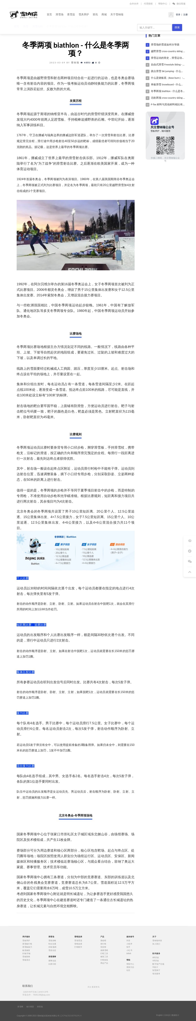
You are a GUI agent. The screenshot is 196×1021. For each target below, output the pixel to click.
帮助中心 (162, 3)
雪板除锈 (26, 957)
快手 (128, 947)
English (159, 1015)
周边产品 (104, 963)
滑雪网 (20, 1006)
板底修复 (26, 950)
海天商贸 (30, 1006)
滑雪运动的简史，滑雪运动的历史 (170, 57)
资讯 (95, 14)
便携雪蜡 (104, 950)
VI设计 (155, 967)
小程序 (129, 944)
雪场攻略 (52, 941)
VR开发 (155, 961)
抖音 (128, 941)
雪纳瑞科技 (157, 941)
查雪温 (71, 14)
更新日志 (130, 967)
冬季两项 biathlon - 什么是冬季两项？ (172, 91)
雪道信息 (52, 950)
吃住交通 (52, 944)
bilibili (128, 953)
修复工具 (104, 957)
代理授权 (148, 3)
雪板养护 (26, 941)
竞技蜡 (103, 947)
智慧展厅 (156, 970)
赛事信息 (52, 961)
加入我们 (156, 944)
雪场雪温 (78, 941)
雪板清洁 (26, 960)
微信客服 (179, 3)
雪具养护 (84, 14)
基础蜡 (103, 941)
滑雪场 (59, 14)
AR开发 (155, 957)
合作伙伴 (134, 3)
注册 (185, 14)
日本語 (167, 1015)
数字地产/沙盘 (158, 964)
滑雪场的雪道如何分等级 (165, 44)
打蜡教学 (78, 947)
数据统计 (175, 1015)
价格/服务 (52, 947)
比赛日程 (52, 964)
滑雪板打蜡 (27, 944)
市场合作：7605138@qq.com (36, 994)
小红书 (129, 950)
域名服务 (156, 973)
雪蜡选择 (78, 944)
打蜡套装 (104, 960)
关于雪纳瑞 (116, 14)
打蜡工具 (104, 953)
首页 (49, 14)
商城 (104, 14)
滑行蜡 (103, 944)
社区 (128, 970)
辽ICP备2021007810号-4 (70, 1016)
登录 (177, 14)
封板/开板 (26, 953)
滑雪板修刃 (27, 947)
